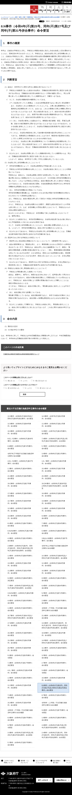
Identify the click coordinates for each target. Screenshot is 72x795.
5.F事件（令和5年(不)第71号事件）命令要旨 (54, 594)
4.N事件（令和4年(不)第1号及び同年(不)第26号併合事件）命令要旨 (54, 726)
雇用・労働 (22, 17)
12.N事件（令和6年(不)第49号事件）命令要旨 (19, 425)
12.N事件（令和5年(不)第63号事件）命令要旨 (19, 510)
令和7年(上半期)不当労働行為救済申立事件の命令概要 (55, 547)
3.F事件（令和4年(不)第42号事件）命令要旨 (54, 657)
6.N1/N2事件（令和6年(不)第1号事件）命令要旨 (20, 532)
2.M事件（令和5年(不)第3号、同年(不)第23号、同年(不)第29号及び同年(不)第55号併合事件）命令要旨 (20, 548)
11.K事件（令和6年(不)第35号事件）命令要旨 (53, 510)
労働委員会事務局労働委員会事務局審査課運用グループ (21, 354)
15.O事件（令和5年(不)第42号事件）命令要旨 (19, 642)
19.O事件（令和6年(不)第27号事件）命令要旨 (19, 485)
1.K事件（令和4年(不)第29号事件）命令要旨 (20, 609)
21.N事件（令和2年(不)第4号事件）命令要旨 (54, 617)
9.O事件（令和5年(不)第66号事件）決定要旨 (20, 579)
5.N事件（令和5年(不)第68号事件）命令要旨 (54, 532)
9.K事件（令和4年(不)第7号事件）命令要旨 (55, 711)
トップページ (4, 17)
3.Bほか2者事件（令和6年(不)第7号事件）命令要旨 (54, 539)
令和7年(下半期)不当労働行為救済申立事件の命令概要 (21, 455)
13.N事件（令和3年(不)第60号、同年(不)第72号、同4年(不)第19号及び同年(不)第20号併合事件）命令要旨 (55, 625)
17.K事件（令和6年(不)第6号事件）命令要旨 (20, 495)
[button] (51, 2)
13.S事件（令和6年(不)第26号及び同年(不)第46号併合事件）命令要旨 (20, 417)
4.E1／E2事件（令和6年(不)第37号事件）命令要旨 (20, 462)
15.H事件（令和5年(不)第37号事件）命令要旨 (53, 470)
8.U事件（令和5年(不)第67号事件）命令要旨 (20, 524)
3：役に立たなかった (40, 380)
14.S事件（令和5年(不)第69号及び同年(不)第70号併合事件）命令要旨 (54, 557)
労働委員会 (30, 17)
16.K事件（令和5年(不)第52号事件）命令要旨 (53, 495)
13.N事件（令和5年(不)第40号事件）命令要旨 (53, 502)
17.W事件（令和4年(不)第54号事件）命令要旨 (19, 624)
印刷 (43, 21)
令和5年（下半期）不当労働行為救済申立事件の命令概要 (20, 711)
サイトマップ (68, 761)
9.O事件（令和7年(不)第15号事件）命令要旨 (55, 432)
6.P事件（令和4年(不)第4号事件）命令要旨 (21, 726)
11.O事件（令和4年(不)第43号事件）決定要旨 (19, 686)
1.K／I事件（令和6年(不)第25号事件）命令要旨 (54, 462)
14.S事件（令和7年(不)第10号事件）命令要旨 (53, 417)
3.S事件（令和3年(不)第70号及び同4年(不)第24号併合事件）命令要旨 (20, 734)
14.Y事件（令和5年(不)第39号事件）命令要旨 (19, 502)
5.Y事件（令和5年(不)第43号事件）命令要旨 (54, 447)
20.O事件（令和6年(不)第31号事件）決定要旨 (53, 477)
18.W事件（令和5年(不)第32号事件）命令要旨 (53, 634)
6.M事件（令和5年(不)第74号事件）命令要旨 (20, 447)
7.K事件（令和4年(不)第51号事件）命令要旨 (20, 696)
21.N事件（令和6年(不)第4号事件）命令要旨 (20, 477)
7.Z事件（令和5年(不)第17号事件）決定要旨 (20, 664)
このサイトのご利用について (9, 761)
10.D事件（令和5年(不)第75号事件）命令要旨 (19, 432)
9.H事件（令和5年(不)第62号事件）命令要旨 (54, 517)
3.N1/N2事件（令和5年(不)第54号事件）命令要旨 (20, 594)
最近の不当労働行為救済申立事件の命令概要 (47, 17)
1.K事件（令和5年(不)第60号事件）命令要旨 (20, 557)
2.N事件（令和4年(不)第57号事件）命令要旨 (54, 602)
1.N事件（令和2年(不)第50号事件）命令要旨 (54, 719)
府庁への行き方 (43, 780)
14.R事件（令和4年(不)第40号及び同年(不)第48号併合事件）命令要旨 (54, 642)
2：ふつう (24, 380)
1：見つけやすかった (12, 388)
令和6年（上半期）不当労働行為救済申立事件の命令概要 (54, 704)
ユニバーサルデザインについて (41, 761)
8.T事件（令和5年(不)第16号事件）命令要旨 (54, 696)
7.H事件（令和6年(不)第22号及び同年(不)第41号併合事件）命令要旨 (54, 440)
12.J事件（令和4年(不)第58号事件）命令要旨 (55, 649)
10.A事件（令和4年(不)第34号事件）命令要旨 (19, 704)
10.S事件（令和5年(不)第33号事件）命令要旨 (53, 572)
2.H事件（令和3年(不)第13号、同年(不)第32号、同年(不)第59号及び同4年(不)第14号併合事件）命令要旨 (55, 735)
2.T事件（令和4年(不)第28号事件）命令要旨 (54, 664)
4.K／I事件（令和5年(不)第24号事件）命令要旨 (20, 671)
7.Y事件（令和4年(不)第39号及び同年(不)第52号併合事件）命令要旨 (20, 587)
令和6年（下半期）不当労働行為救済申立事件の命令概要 (54, 609)
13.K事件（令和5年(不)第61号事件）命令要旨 (19, 564)
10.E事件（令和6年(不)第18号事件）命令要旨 (19, 517)
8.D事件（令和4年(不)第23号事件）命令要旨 (54, 579)
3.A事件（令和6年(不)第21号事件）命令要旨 (54, 455)
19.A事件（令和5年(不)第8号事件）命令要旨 (20, 634)
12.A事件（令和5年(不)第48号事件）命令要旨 (53, 564)
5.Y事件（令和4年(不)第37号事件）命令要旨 (20, 744)
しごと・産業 (13, 17)
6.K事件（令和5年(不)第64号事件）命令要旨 (54, 587)
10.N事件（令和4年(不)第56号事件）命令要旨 (53, 679)
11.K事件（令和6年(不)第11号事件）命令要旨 (53, 425)
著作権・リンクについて (25, 761)
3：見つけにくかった (44, 388)
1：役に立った (10, 380)
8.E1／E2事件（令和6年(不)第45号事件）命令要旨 (20, 440)
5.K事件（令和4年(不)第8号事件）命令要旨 (55, 671)
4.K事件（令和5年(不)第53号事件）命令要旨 (20, 602)
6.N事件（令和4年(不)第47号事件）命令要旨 (20, 719)
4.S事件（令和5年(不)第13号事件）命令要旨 (20, 539)
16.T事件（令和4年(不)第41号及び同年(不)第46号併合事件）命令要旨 (20, 617)
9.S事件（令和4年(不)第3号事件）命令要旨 (21, 657)
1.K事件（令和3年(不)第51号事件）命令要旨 (20, 679)
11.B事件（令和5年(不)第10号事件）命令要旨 (19, 572)
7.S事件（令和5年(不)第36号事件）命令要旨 (54, 524)
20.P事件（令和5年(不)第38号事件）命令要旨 (19, 649)
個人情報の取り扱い (56, 761)
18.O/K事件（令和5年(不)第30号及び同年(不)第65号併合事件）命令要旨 (54, 486)
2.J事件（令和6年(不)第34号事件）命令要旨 (20, 470)
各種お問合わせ (61, 780)
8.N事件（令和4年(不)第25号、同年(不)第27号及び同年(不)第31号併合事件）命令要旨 (54, 687)
